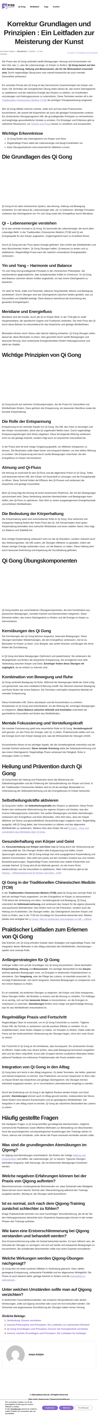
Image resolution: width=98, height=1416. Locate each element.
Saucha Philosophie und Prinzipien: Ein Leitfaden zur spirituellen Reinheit (48, 1324)
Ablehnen (65, 1408)
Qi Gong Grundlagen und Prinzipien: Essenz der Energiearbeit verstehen (47, 1329)
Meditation (36, 7)
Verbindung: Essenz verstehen (24, 1320)
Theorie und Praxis (41, 124)
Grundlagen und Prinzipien (87, 53)
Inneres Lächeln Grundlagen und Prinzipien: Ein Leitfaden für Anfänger (46, 1333)
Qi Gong (22, 7)
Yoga (48, 7)
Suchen (59, 7)
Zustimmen (48, 1408)
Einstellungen (16, 1409)
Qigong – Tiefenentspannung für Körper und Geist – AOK (31, 873)
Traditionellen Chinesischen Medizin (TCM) (24, 100)
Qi (18, 65)
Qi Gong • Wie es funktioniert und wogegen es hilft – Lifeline (60, 919)
